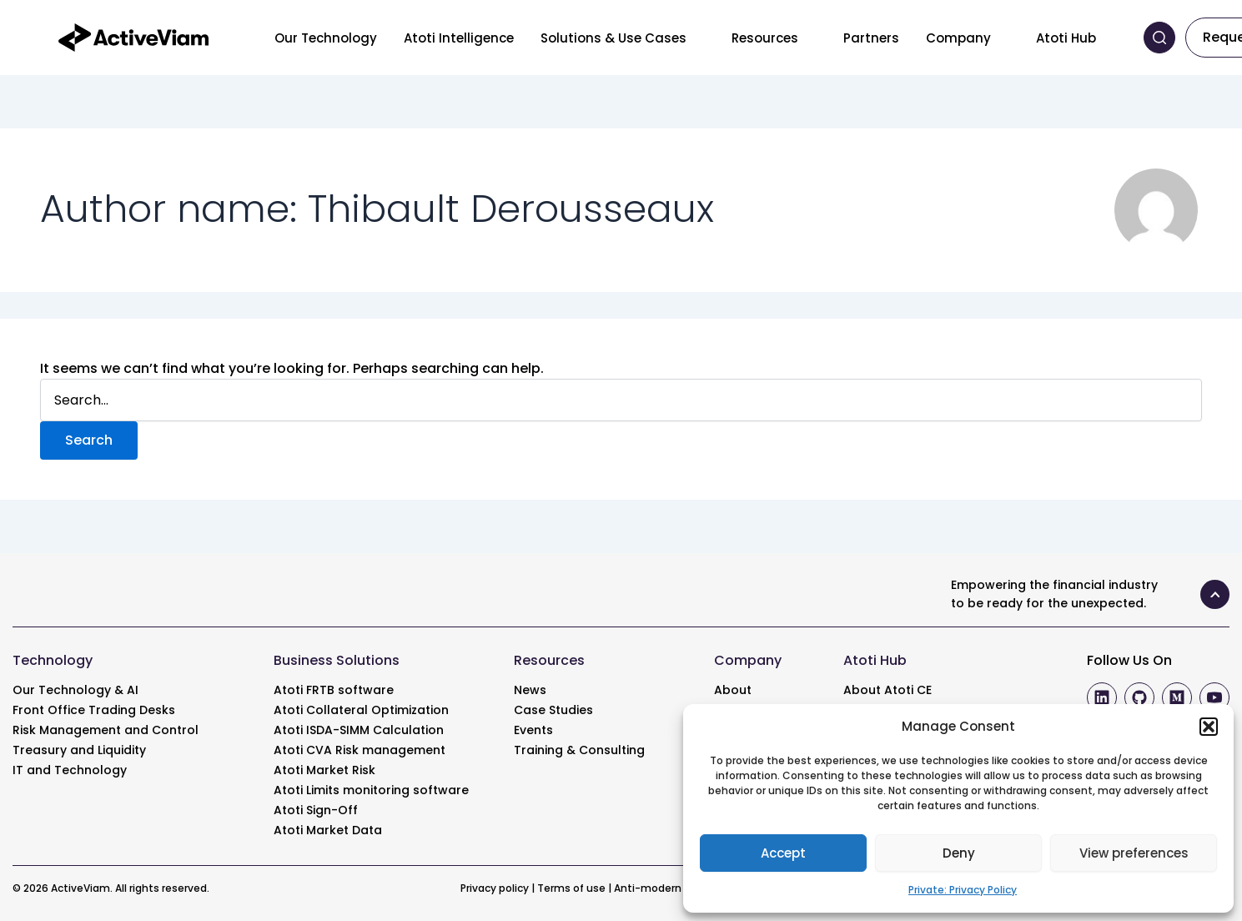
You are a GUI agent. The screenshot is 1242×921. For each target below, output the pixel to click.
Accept (783, 853)
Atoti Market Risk (324, 770)
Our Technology (325, 38)
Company (958, 38)
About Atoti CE (887, 690)
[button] (1208, 726)
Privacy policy (494, 888)
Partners (871, 38)
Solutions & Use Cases (613, 38)
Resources (765, 38)
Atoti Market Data (328, 830)
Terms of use (571, 888)
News (530, 690)
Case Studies (553, 710)
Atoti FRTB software (334, 690)
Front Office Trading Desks (94, 710)
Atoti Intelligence (459, 38)
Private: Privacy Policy (962, 890)
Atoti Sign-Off (316, 810)
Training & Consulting (579, 750)
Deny (959, 853)
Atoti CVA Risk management (359, 750)
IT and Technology (70, 770)
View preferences (1134, 853)
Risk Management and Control (106, 730)
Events (533, 730)
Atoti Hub (1066, 38)
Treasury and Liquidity (79, 750)
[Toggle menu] (699, 37)
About (733, 690)
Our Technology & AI (75, 690)
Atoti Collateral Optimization (361, 710)
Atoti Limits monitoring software (371, 790)
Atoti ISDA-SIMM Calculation (359, 730)
